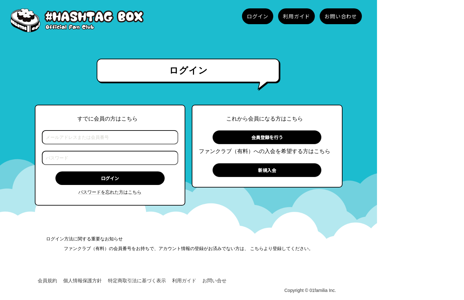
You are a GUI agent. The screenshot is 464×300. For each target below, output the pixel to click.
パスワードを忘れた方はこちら (109, 192)
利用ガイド (184, 280)
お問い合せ (214, 280)
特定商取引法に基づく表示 (137, 280)
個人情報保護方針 (82, 280)
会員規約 (47, 280)
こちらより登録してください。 (281, 248)
